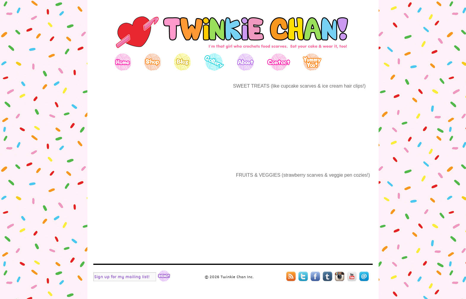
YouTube (352, 276)
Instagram (339, 276)
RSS (291, 276)
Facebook (315, 276)
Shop (152, 62)
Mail (364, 276)
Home (122, 62)
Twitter (303, 276)
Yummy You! (312, 62)
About (245, 62)
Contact (278, 62)
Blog (182, 62)
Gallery (214, 62)
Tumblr (327, 276)
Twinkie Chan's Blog (233, 31)
